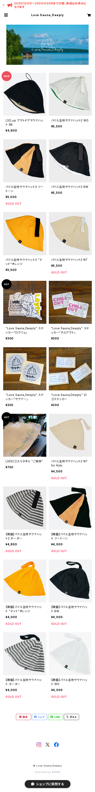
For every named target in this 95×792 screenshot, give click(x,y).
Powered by (47, 772)
